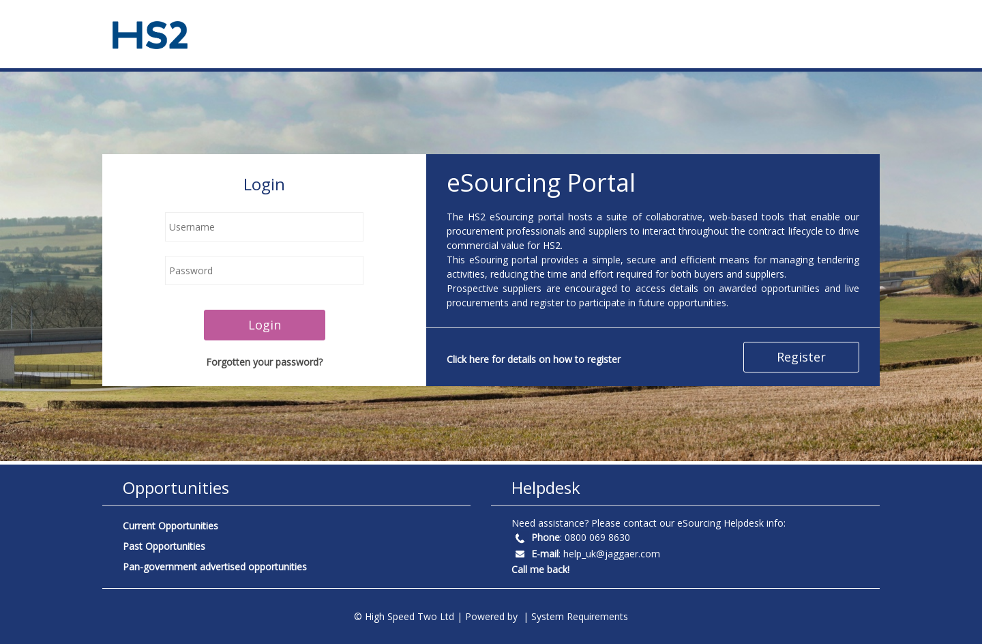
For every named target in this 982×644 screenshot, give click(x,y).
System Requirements (579, 616)
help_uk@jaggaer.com (611, 553)
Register (801, 357)
